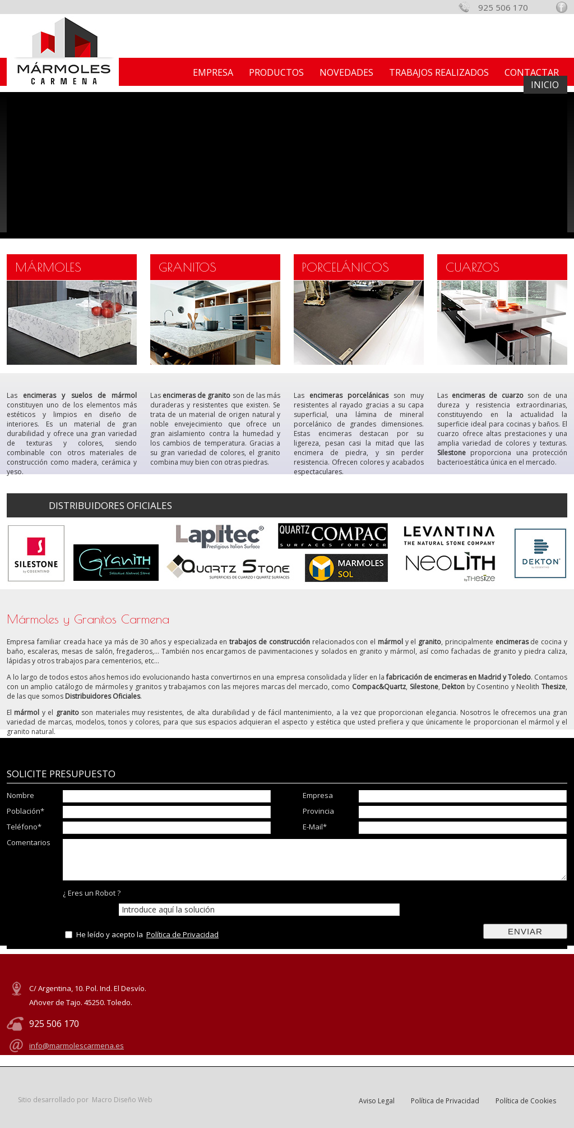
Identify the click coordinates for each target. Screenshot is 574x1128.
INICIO (545, 85)
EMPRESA (213, 72)
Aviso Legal (377, 1101)
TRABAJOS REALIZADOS (439, 72)
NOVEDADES (346, 72)
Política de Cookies (526, 1101)
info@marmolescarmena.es (76, 1045)
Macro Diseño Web (122, 1099)
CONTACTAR (531, 72)
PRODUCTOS (276, 72)
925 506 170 (503, 7)
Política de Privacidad (182, 934)
